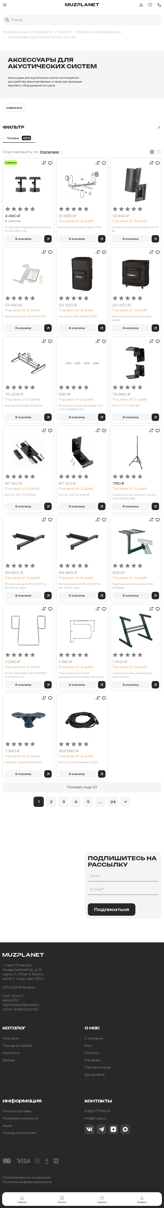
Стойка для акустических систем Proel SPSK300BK (134, 496)
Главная (22, 1199)
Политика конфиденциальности (27, 1182)
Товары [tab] (19, 138)
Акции (7, 1126)
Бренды (9, 1060)
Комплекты (11, 1053)
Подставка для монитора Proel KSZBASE (132, 585)
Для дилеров (95, 1075)
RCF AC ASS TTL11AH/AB (74, 494)
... (100, 802)
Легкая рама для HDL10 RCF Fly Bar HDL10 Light (26, 585)
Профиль (142, 1199)
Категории (11, 1038)
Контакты (92, 1053)
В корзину (23, 238)
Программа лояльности (20, 1118)
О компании (94, 1038)
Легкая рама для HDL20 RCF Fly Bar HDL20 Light (80, 585)
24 (113, 802)
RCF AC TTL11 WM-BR (126, 405)
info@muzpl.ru (95, 1118)
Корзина (102, 1199)
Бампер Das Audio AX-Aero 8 (23, 405)
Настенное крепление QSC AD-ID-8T (135, 229)
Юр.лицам (92, 1060)
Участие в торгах (97, 1067)
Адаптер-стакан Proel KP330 (23, 762)
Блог (88, 1046)
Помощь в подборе (17, 1046)
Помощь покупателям (19, 1133)
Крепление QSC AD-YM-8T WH (25, 316)
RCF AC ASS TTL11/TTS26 (20, 494)
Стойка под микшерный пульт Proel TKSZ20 (132, 674)
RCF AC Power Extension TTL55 (78, 762)
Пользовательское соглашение (27, 1177)
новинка (14, 107)
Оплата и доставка (17, 1111)
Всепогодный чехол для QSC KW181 (132, 318)
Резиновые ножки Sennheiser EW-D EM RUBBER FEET (81, 407)
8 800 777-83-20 (97, 1111)
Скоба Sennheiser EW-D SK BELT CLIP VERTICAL (26, 674)
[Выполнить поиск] (7, 20)
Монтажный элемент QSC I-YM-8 (80, 227)
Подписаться (111, 909)
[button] (159, 5)
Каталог (62, 1199)
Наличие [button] (50, 152)
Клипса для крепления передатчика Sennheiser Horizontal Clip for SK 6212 (81, 675)
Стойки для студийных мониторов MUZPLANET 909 (28, 229)
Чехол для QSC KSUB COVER (78, 316)
